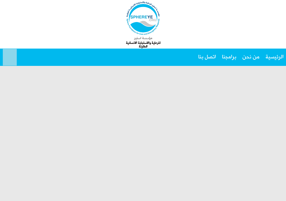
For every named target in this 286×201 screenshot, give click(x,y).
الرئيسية (274, 57)
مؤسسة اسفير (143, 38)
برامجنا (229, 57)
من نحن (250, 57)
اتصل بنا (207, 57)
